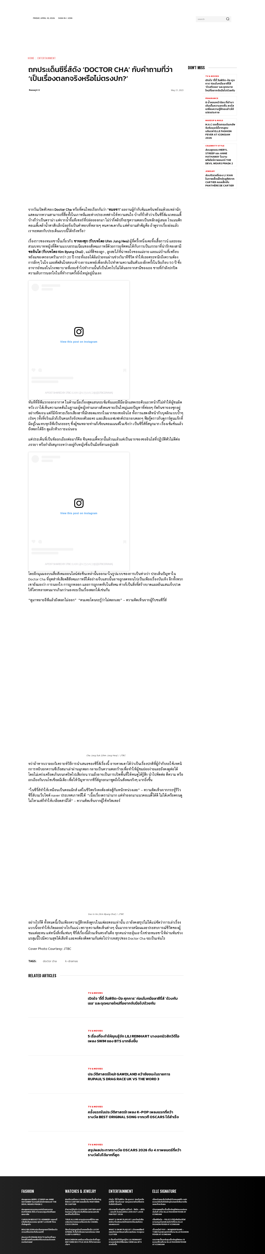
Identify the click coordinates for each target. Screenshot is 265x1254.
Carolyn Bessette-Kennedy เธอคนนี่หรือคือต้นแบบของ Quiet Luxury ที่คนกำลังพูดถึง (39, 1173)
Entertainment (46, 58)
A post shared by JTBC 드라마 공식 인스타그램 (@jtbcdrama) (79, 392)
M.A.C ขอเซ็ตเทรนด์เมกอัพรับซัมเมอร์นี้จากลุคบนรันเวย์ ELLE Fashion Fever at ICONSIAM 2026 (220, 131)
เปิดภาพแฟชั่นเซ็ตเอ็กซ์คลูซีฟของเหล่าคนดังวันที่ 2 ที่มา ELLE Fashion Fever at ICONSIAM (169, 1163)
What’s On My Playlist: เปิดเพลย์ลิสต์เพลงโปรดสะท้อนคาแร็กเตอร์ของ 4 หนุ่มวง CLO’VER (126, 1183)
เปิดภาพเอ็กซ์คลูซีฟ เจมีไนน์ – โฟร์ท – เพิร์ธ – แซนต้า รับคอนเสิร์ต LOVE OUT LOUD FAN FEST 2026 (127, 1163)
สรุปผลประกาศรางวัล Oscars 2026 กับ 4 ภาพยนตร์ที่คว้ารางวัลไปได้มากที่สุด (134, 1104)
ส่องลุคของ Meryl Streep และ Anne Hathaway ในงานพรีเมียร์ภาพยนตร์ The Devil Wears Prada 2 (219, 156)
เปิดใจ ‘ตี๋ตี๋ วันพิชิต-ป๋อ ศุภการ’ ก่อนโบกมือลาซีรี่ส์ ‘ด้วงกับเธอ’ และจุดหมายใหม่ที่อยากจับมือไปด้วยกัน (133, 952)
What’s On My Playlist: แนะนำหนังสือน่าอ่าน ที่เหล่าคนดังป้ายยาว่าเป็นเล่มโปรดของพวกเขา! (126, 1173)
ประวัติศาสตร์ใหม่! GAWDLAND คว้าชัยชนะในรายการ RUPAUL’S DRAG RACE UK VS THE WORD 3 (129, 1028)
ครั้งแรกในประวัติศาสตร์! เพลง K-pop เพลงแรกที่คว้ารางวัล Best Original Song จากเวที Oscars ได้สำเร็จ (133, 1066)
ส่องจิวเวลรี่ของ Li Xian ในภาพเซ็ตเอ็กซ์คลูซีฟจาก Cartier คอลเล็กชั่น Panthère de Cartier (219, 180)
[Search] (227, 19)
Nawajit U (34, 90)
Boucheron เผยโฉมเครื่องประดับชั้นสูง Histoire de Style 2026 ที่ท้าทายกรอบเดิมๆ (83, 1193)
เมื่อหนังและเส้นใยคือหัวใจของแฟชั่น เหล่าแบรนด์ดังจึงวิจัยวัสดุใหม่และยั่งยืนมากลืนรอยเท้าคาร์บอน (169, 1153)
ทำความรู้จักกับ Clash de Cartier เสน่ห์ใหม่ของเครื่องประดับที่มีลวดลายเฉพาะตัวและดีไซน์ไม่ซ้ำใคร (83, 1163)
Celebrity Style (214, 146)
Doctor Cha (50, 912)
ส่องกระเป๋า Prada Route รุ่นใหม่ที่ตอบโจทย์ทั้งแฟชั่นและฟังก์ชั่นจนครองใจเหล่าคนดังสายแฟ (38, 1191)
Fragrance (211, 98)
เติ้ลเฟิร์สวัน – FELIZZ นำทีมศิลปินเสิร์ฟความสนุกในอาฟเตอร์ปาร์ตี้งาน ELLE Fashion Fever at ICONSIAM (168, 1173)
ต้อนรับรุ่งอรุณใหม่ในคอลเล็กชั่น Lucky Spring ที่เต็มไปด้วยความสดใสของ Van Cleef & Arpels (82, 1183)
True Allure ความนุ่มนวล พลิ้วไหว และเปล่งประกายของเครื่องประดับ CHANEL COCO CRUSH (82, 1173)
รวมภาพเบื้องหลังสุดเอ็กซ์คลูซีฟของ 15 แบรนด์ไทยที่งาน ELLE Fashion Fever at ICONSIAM (169, 1193)
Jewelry (210, 171)
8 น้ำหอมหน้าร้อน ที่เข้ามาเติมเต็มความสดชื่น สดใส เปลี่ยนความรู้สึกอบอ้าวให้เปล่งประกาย (219, 107)
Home (31, 58)
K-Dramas (71, 912)
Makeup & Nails (214, 120)
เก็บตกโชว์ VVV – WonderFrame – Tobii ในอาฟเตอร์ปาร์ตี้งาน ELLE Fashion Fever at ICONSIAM (170, 1183)
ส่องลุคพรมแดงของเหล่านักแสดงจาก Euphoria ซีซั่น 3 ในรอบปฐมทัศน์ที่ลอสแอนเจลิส (38, 1163)
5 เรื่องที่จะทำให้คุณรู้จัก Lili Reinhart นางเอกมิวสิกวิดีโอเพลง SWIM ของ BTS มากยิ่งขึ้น (133, 990)
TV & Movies (95, 944)
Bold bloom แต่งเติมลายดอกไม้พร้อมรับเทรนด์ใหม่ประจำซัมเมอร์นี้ (39, 1182)
